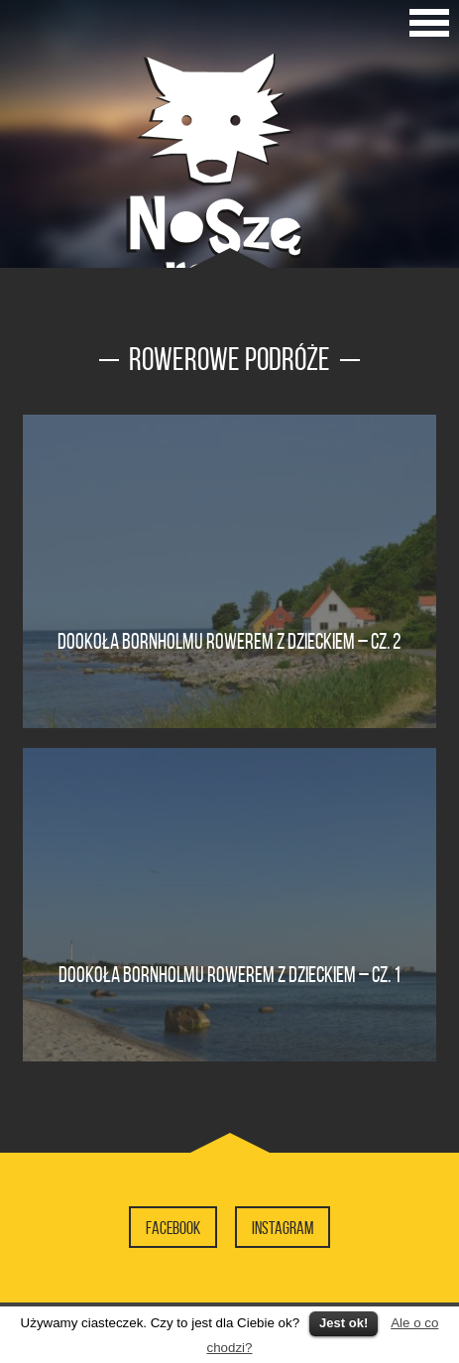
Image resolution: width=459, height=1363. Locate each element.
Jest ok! (343, 1322)
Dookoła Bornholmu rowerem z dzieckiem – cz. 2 (229, 641)
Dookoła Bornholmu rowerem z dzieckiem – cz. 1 (229, 974)
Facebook (173, 1228)
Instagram (282, 1228)
